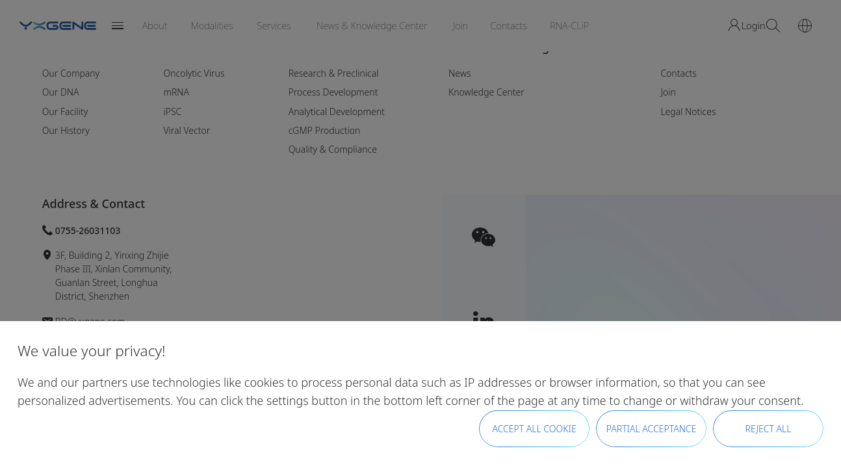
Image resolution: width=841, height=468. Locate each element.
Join (667, 92)
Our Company (71, 73)
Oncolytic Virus (193, 73)
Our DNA (60, 92)
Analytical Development (337, 111)
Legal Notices (688, 111)
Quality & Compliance (333, 149)
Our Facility (65, 111)
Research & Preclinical (334, 73)
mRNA (176, 92)
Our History (66, 130)
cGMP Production (325, 130)
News (459, 73)
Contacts (678, 73)
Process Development (333, 92)
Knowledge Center (486, 92)
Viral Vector (186, 130)
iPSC (172, 111)
